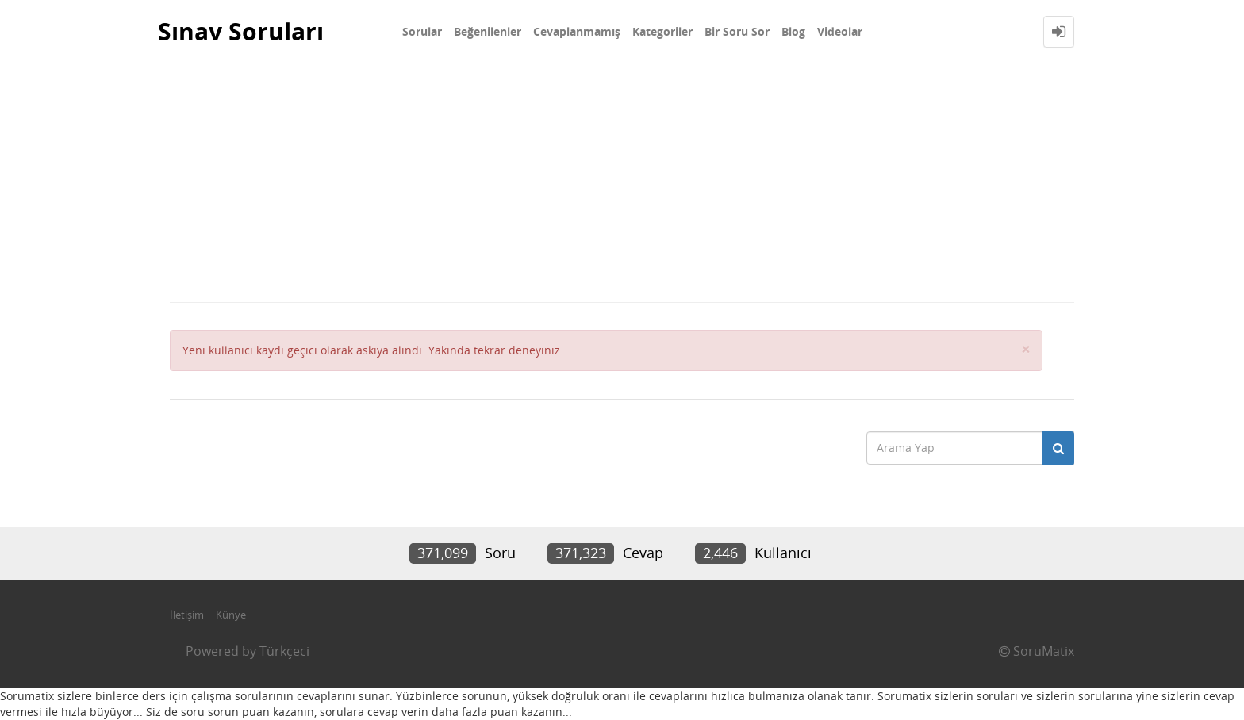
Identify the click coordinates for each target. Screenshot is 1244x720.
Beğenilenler (487, 31)
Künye (231, 614)
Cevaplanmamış (576, 31)
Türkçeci (284, 651)
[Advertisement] (622, 182)
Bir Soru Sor (737, 31)
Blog (793, 31)
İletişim (187, 614)
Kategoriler (662, 31)
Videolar (839, 31)
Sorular (422, 31)
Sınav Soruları (241, 31)
